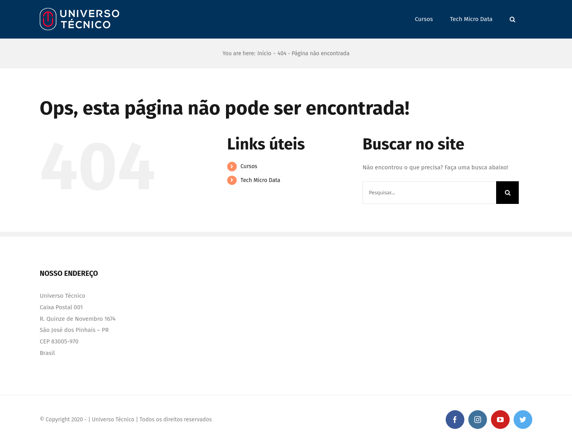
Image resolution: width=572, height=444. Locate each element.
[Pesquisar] (507, 192)
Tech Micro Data (260, 180)
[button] (512, 19)
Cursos (248, 166)
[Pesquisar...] (429, 192)
